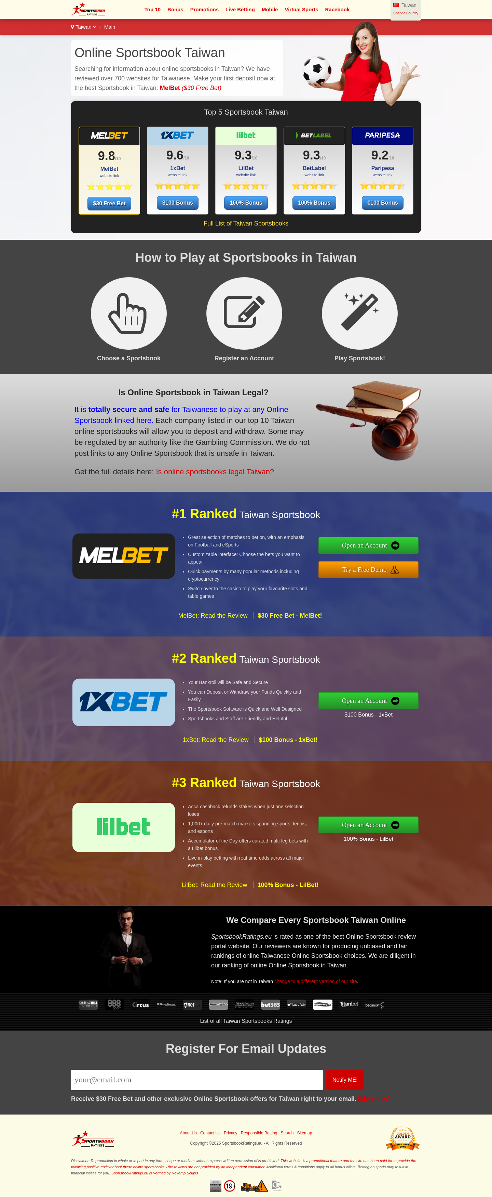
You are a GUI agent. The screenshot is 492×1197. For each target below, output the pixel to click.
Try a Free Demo (397, 565)
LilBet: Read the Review (214, 916)
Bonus (175, 9)
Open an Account (397, 550)
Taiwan (83, 27)
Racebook (337, 9)
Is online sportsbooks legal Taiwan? (175, 457)
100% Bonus (246, 203)
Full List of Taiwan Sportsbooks (246, 223)
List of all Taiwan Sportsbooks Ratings (246, 1021)
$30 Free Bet (109, 203)
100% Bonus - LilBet (400, 833)
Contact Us (210, 1133)
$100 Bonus (177, 203)
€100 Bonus (382, 203)
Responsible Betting (259, 1133)
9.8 (106, 156)
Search (287, 1133)
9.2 (379, 155)
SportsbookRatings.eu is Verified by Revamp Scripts (154, 1173)
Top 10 (153, 9)
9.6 (174, 155)
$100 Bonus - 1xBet (400, 709)
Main (109, 27)
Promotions (204, 9)
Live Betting (240, 9)
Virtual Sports (301, 9)
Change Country (405, 13)
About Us (188, 1133)
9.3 (243, 155)
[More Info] (374, 1098)
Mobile (270, 9)
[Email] (197, 1080)
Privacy (230, 1133)
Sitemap (304, 1133)
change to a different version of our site (347, 969)
